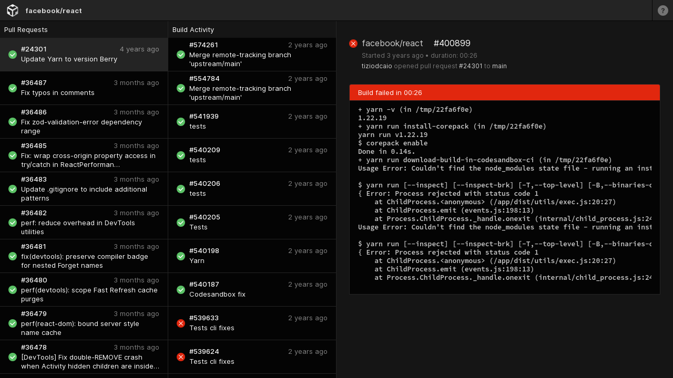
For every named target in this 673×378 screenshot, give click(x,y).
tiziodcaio (377, 66)
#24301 (471, 66)
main (499, 66)
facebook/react (53, 10)
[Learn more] (662, 10)
